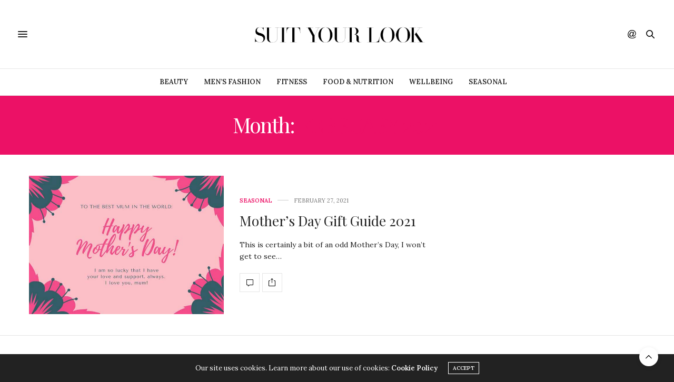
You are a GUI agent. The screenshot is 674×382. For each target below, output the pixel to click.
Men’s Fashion (232, 81)
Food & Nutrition (358, 81)
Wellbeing (431, 81)
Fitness (291, 81)
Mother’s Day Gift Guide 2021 (328, 221)
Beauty (174, 81)
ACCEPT (463, 368)
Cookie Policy (414, 368)
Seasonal (488, 81)
